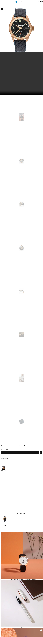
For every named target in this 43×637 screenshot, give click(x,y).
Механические (24, 5)
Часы (1, 5)
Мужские (15, 5)
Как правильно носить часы (24, 627)
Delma (12, 5)
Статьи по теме (6, 530)
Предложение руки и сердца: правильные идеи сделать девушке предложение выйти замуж (24, 579)
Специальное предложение (7, 5)
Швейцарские (19, 5)
